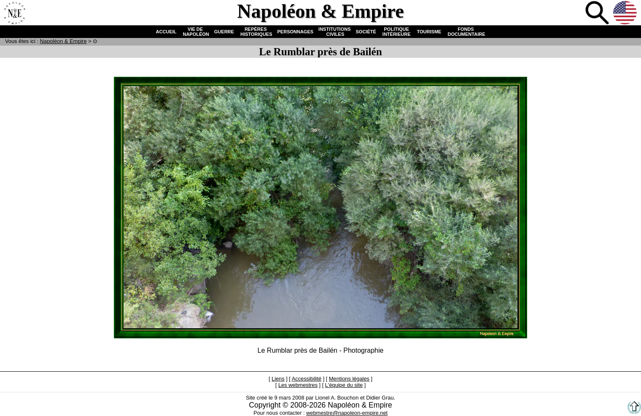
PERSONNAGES (295, 31)
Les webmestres (298, 385)
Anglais (625, 13)
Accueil (14, 13)
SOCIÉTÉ (366, 31)
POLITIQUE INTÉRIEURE (396, 32)
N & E (63, 41)
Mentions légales (349, 378)
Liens (278, 378)
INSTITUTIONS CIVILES (334, 32)
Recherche (598, 13)
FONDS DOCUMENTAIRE (465, 32)
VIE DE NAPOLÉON (195, 32)
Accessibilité (306, 378)
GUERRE (224, 31)
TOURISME (429, 31)
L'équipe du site (344, 385)
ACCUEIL (166, 31)
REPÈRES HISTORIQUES (255, 32)
